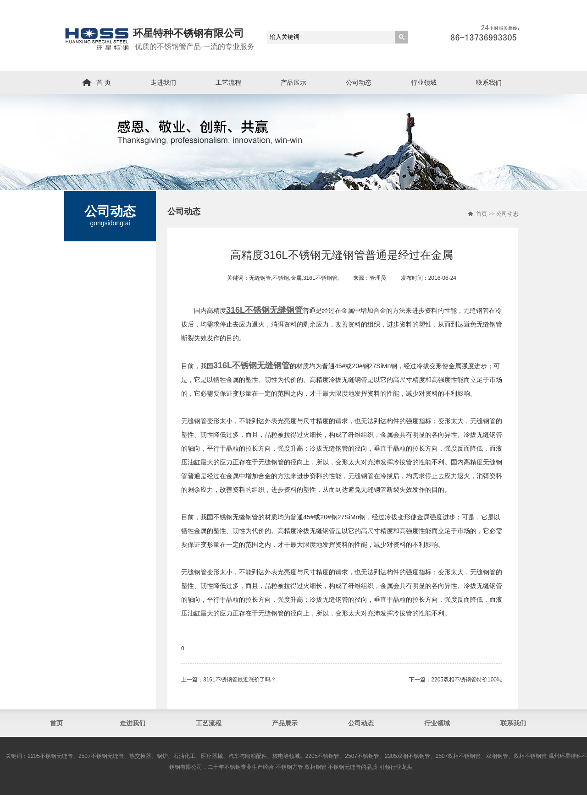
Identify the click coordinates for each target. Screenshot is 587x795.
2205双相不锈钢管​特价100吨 (466, 679)
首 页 (103, 82)
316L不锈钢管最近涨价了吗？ (239, 679)
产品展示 (293, 82)
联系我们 (489, 82)
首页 (481, 214)
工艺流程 (228, 82)
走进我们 (163, 82)
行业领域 (424, 82)
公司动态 (358, 82)
